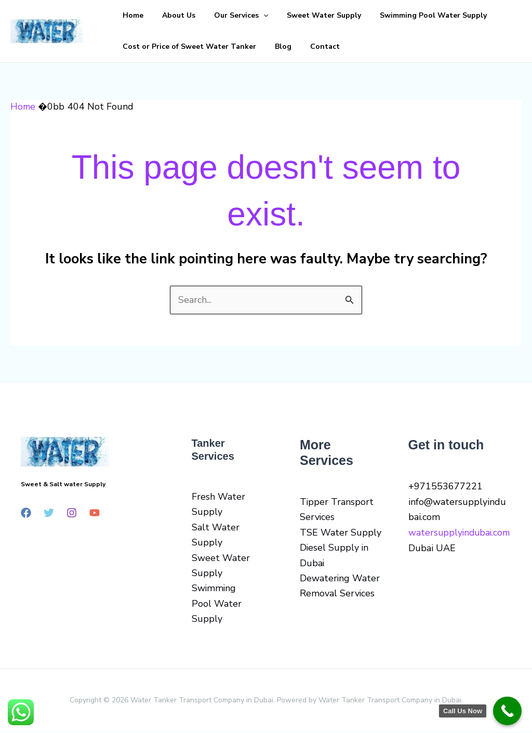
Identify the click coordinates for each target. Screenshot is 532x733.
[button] (237, 15)
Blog (267, 46)
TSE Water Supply (340, 533)
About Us (163, 15)
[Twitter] (49, 513)
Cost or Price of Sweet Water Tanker (184, 46)
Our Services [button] (215, 15)
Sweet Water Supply (287, 15)
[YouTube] (94, 513)
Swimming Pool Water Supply (386, 15)
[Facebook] (26, 513)
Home (127, 15)
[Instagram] (71, 513)
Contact (299, 46)
